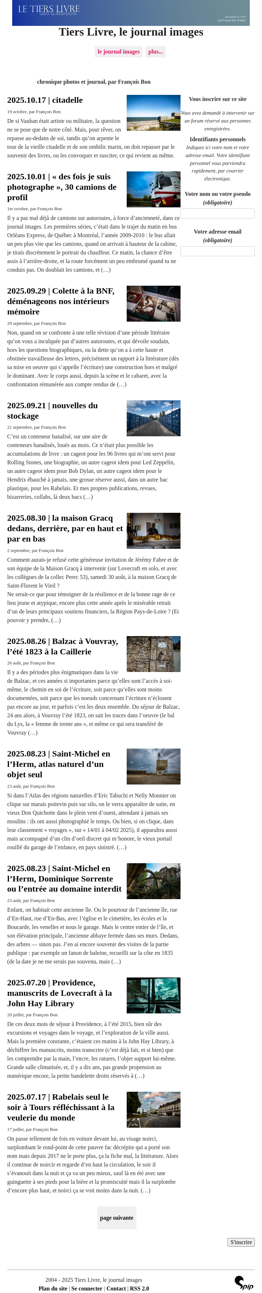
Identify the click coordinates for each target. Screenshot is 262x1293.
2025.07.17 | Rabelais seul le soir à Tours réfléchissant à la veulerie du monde (60, 1107)
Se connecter (87, 1288)
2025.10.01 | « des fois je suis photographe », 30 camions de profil (62, 187)
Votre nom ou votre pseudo (218, 198)
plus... (155, 52)
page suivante (117, 1218)
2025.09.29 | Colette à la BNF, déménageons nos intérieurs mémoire (60, 301)
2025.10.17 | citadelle (45, 100)
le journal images (119, 52)
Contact (116, 1288)
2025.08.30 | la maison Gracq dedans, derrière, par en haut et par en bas (65, 528)
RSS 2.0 (139, 1288)
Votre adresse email (218, 236)
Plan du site (53, 1288)
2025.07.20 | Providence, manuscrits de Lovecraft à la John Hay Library (59, 993)
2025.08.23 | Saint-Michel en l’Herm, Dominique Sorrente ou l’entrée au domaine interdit (64, 879)
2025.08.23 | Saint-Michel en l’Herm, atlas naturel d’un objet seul (58, 764)
